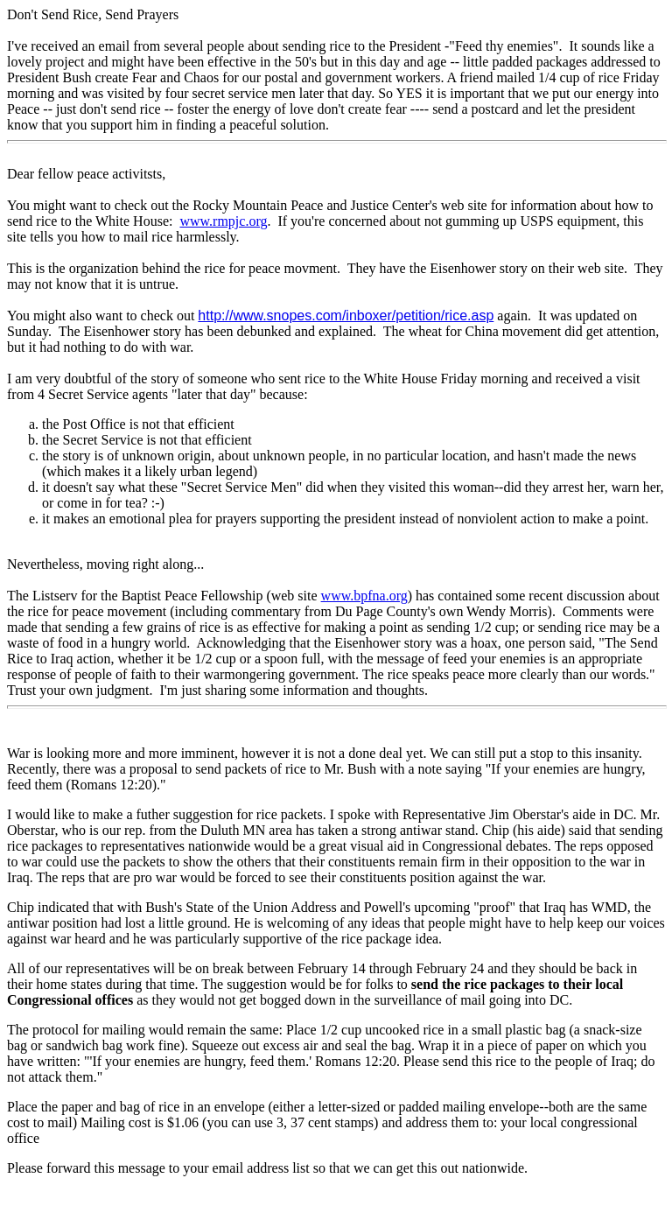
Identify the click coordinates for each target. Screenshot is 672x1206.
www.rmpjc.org (223, 221)
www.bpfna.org (364, 595)
